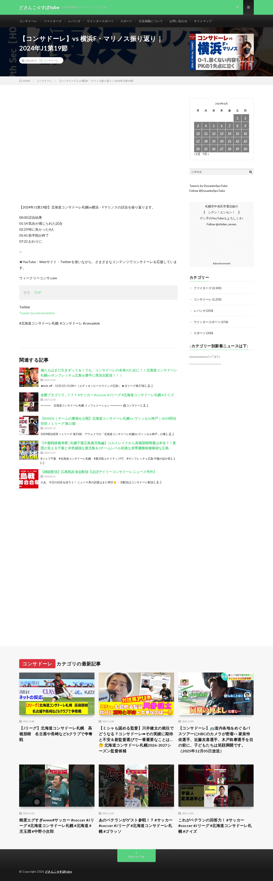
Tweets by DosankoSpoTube (208, 186)
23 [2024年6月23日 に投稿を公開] (245, 141)
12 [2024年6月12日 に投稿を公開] (213, 133)
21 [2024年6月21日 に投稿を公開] (229, 141)
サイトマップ (203, 21)
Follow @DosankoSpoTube (207, 191)
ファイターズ (53, 21)
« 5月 (197, 154)
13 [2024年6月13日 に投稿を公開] (221, 133)
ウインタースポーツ (100, 21)
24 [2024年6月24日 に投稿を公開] (198, 149)
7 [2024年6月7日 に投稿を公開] (229, 126)
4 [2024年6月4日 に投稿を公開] (206, 126)
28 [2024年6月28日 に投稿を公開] (229, 149)
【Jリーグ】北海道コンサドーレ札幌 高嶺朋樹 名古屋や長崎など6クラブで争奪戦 (56, 733)
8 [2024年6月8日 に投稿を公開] (237, 126)
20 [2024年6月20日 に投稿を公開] (221, 141)
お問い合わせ (178, 21)
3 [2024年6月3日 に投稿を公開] (198, 126)
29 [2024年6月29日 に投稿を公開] (237, 149)
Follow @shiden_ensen (221, 224)
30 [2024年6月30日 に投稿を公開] (245, 149)
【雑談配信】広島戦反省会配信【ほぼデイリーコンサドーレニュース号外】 (99, 472)
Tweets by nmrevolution (37, 313)
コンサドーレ (28, 21)
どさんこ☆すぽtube (58, 871)
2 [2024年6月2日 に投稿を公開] (245, 118)
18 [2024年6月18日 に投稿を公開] (206, 141)
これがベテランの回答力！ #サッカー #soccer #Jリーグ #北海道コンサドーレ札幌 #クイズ (215, 825)
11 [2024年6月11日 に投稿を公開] (206, 133)
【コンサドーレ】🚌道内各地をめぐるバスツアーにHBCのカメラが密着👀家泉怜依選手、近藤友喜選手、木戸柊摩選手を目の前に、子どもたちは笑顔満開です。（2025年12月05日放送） (215, 739)
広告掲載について (151, 21)
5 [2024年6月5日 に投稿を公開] (214, 126)
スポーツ (126, 21)
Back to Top (137, 856)
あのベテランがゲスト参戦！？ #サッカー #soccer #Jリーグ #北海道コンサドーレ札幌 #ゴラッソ (136, 825)
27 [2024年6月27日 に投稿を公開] (221, 149)
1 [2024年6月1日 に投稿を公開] (237, 118)
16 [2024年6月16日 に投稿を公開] (245, 133)
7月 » (205, 154)
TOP (37, 293)
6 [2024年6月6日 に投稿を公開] (221, 126)
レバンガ (74, 21)
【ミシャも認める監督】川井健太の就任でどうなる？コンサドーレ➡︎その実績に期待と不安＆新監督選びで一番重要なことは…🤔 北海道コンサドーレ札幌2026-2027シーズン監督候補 (136, 739)
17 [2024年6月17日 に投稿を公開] (198, 141)
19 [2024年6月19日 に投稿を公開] (213, 141)
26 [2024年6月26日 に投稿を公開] (213, 149)
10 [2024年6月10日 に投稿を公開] (198, 133)
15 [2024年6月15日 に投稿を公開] (237, 133)
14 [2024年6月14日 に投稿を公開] (229, 133)
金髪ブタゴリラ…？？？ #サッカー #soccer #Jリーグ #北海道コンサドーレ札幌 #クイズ (107, 395)
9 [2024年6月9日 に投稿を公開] (245, 126)
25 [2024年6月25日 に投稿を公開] (206, 149)
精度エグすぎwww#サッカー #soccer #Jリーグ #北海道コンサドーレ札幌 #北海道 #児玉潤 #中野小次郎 (56, 825)
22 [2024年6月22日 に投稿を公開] (237, 141)
